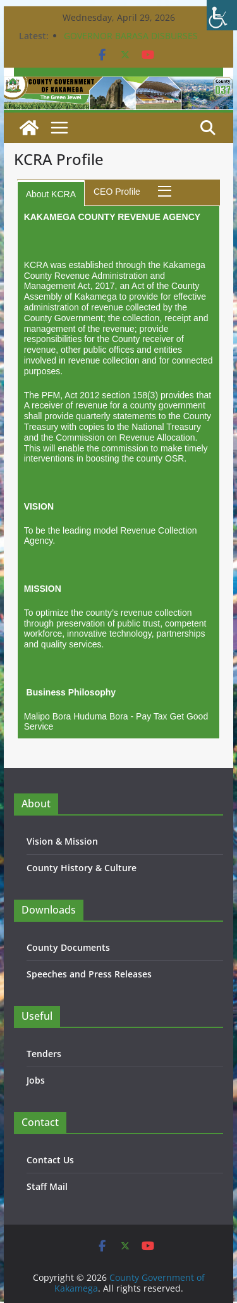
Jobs (36, 1080)
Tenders (44, 1054)
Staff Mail (47, 1186)
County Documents (68, 947)
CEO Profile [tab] (117, 192)
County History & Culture (82, 868)
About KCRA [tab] (51, 194)
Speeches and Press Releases (89, 974)
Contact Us (50, 1160)
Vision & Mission (62, 841)
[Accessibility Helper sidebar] (222, 15)
